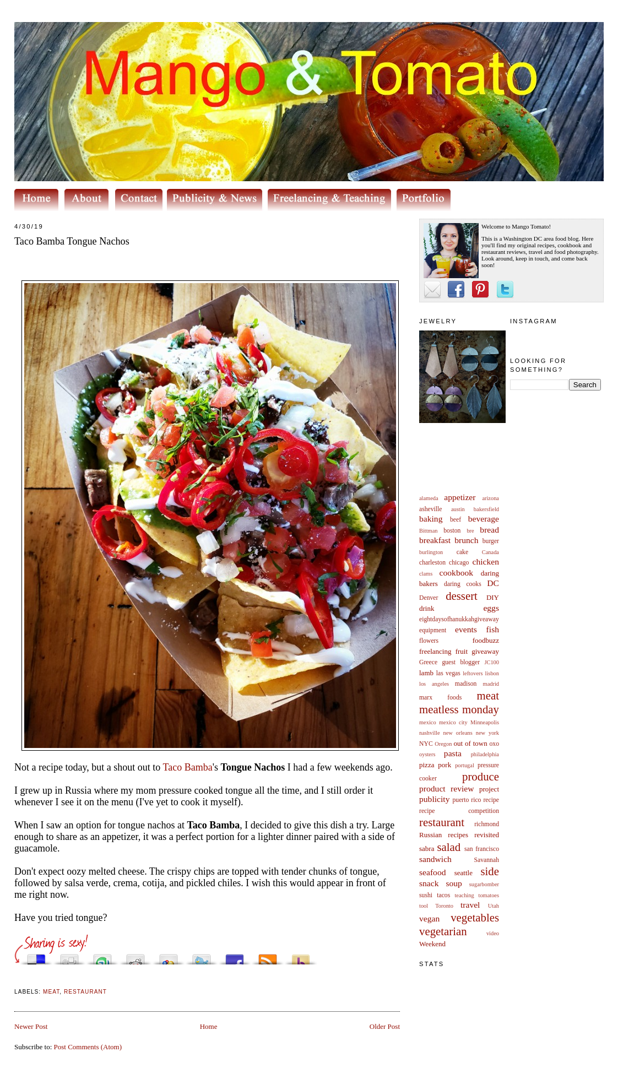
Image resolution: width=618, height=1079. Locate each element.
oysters (427, 754)
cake (462, 552)
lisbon (492, 673)
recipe (491, 800)
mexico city (453, 722)
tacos (443, 895)
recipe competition (459, 811)
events (466, 629)
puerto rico (466, 800)
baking (430, 518)
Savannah (486, 860)
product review (446, 788)
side (489, 871)
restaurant (441, 822)
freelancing (435, 651)
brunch (466, 540)
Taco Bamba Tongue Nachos (71, 241)
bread (489, 529)
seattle (463, 873)
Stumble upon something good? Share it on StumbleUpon (102, 956)
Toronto (444, 906)
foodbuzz (486, 640)
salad (448, 847)
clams (425, 574)
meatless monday (459, 709)
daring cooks (462, 584)
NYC (426, 743)
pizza (426, 765)
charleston (432, 562)
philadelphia (485, 754)
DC (493, 583)
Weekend (432, 944)
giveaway (485, 651)
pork (444, 765)
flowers (428, 640)
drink (426, 608)
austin (458, 509)
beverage (483, 518)
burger (491, 541)
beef (455, 519)
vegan (429, 918)
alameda (428, 498)
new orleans (457, 733)
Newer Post (30, 1026)
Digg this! (69, 956)
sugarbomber (484, 884)
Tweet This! (201, 956)
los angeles (434, 684)
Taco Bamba (187, 767)
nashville (429, 733)
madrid (491, 684)
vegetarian (443, 931)
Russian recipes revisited (459, 835)
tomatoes (489, 895)
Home (209, 1026)
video (492, 933)
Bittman (428, 531)
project (489, 789)
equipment (432, 630)
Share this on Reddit (135, 956)
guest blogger (461, 662)
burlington (431, 552)
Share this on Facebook (234, 956)
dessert (462, 595)
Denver (428, 597)
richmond (486, 824)
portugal (464, 765)
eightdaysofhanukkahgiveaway (459, 619)
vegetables (475, 917)
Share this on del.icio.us (36, 956)
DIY (492, 597)
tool (423, 906)
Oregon (443, 744)
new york (487, 733)
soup (454, 883)
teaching (464, 895)
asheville (430, 509)
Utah (493, 906)
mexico (427, 722)
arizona (490, 498)
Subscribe (267, 956)
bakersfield (486, 509)
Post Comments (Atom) (88, 1047)
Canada (490, 552)
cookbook (457, 572)
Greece (428, 662)
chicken (486, 561)
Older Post (385, 1026)
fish (492, 629)
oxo (494, 743)
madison (466, 683)
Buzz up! (300, 956)
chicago (459, 562)
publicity (434, 799)
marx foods (440, 697)
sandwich (435, 859)
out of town (470, 743)
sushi (425, 895)
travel (470, 904)
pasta (453, 753)
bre (470, 531)
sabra (426, 848)
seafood (432, 872)
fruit (462, 651)
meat (488, 695)
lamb (426, 673)
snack (429, 883)
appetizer (459, 497)
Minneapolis (484, 722)
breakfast (435, 540)
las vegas (448, 673)
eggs (491, 607)
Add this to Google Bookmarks (168, 956)
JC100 (491, 662)
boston (451, 530)
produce (480, 776)
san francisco (481, 849)
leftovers (473, 673)
